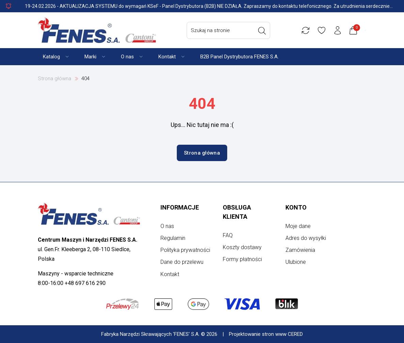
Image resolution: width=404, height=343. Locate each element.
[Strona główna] (97, 30)
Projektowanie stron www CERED (266, 334)
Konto (296, 207)
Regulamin (172, 238)
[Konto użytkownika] (339, 30)
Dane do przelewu (181, 262)
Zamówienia (300, 250)
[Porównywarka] (307, 30)
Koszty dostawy (242, 247)
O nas (167, 226)
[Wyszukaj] (263, 30)
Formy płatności (242, 259)
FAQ (228, 235)
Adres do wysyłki (305, 238)
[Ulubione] (323, 30)
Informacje (179, 207)
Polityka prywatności (185, 250)
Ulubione (295, 262)
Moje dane (298, 226)
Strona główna (54, 78)
